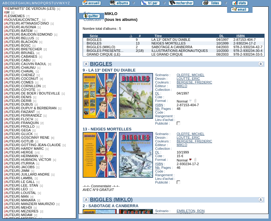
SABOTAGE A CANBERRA (171, 47)
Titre (158, 36)
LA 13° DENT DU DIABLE (170, 39)
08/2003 (222, 54)
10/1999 (222, 43)
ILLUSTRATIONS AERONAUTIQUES (179, 50)
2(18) (140, 50)
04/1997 (222, 39)
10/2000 (222, 50)
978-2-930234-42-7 (248, 47)
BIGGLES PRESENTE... (105, 50)
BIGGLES (94, 39)
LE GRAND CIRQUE (167, 54)
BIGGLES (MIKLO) (101, 47)
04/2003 (222, 47)
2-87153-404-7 (245, 39)
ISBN (241, 36)
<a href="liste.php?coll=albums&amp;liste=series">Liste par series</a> (39, 109)
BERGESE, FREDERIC (194, 82)
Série (94, 36)
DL (221, 36)
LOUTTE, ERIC (188, 78)
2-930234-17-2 (245, 43)
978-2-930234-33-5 (248, 54)
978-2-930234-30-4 (248, 50)
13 (137, 43)
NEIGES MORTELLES (168, 43)
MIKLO (182, 86)
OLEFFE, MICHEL (190, 75)
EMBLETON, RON (191, 211)
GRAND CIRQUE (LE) (103, 54)
